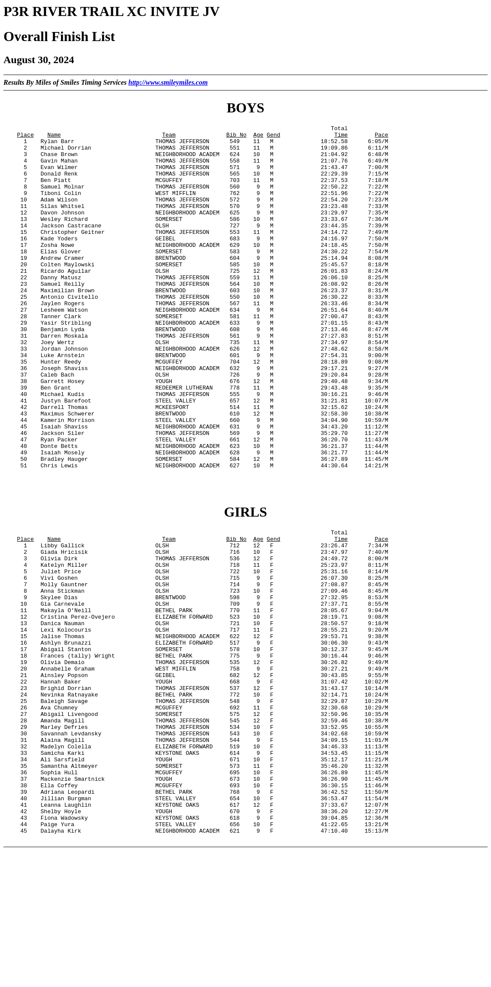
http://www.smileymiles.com (168, 82)
